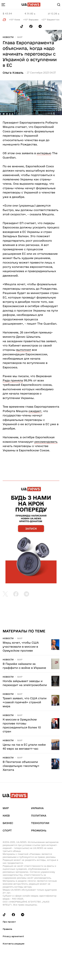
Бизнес (8, 823)
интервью (44, 153)
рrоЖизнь (38, 830)
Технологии (40, 823)
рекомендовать (46, 441)
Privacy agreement (13, 936)
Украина (37, 808)
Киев (6, 815)
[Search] (59, 5)
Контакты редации (13, 943)
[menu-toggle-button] (3, 5)
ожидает (34, 411)
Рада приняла (13, 380)
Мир (19, 37)
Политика (38, 815)
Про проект (9, 922)
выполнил (23, 349)
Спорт (7, 830)
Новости (8, 37)
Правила (7, 929)
